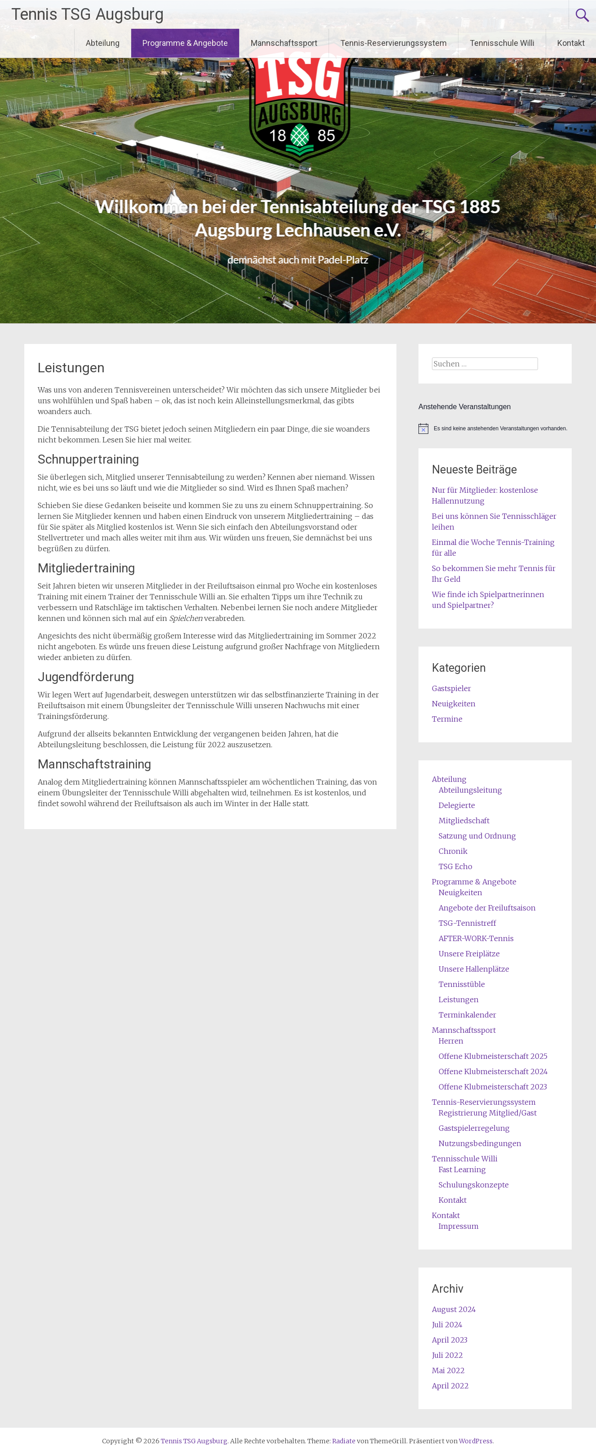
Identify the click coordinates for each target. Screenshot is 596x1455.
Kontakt (571, 43)
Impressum (459, 1226)
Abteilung (103, 43)
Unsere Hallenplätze (474, 968)
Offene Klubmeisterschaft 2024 (493, 1071)
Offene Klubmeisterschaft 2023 (493, 1086)
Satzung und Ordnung (477, 835)
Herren (451, 1040)
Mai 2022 (448, 1370)
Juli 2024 (447, 1324)
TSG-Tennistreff (467, 923)
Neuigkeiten (454, 703)
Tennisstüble (462, 984)
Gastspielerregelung (474, 1128)
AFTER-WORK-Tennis (476, 938)
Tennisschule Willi (502, 43)
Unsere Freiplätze (469, 953)
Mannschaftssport (284, 43)
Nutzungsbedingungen (480, 1143)
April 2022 (450, 1385)
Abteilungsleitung (470, 790)
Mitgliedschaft (464, 820)
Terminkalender (467, 1014)
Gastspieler (451, 688)
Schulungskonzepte (474, 1184)
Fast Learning (462, 1169)
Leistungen (459, 999)
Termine (447, 718)
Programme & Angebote (185, 43)
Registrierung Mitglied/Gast (488, 1112)
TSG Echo (455, 866)
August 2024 (454, 1309)
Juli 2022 (447, 1355)
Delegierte (457, 805)
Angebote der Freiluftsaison (487, 907)
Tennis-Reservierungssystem (393, 43)
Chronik (453, 851)
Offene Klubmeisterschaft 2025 (493, 1056)
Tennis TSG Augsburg (87, 14)
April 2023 (449, 1339)
